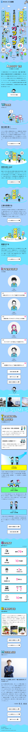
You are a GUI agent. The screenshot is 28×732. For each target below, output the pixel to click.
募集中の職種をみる (13, 709)
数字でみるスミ (13, 719)
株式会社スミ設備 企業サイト (5, 728)
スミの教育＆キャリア (13, 714)
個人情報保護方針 (4, 727)
